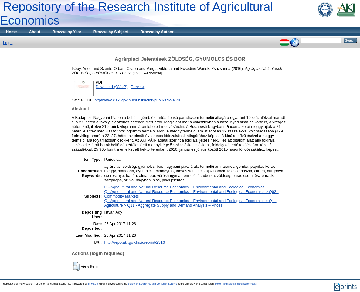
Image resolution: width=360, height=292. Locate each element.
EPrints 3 (93, 284)
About (34, 31)
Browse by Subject (110, 31)
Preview (138, 86)
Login (7, 42)
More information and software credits (236, 284)
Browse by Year (67, 31)
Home (11, 31)
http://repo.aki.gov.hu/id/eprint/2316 (134, 242)
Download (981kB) (111, 86)
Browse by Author (157, 31)
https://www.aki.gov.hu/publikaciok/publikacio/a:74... (138, 100)
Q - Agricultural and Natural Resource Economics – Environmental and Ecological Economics (184, 187)
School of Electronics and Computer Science (152, 284)
